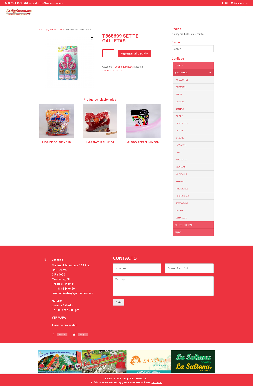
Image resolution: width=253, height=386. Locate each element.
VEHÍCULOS (181, 217)
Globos (180, 137)
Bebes (179, 94)
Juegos (193, 65)
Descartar (157, 382)
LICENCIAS (181, 145)
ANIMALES (181, 87)
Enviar (119, 302)
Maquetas (181, 159)
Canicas (180, 101)
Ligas (179, 152)
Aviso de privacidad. (65, 325)
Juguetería (51, 29)
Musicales (181, 174)
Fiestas (179, 130)
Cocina (61, 29)
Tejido (193, 232)
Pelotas (180, 181)
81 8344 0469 (66, 288)
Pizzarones (182, 188)
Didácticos (182, 123)
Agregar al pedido (134, 53)
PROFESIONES (182, 195)
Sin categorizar (183, 224)
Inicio (41, 29)
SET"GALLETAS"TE (112, 70)
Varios (179, 210)
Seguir (62, 334)
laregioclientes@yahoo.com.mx (72, 293)
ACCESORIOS (182, 79)
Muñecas (181, 166)
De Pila (179, 116)
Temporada (194, 203)
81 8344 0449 (66, 284)
